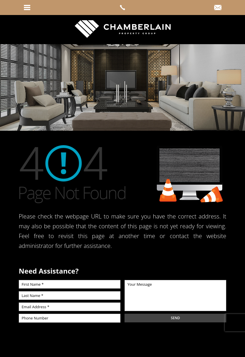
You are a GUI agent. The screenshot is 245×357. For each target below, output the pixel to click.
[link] (122, 7)
